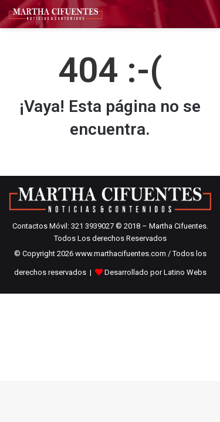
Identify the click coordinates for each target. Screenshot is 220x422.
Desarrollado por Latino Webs (155, 272)
